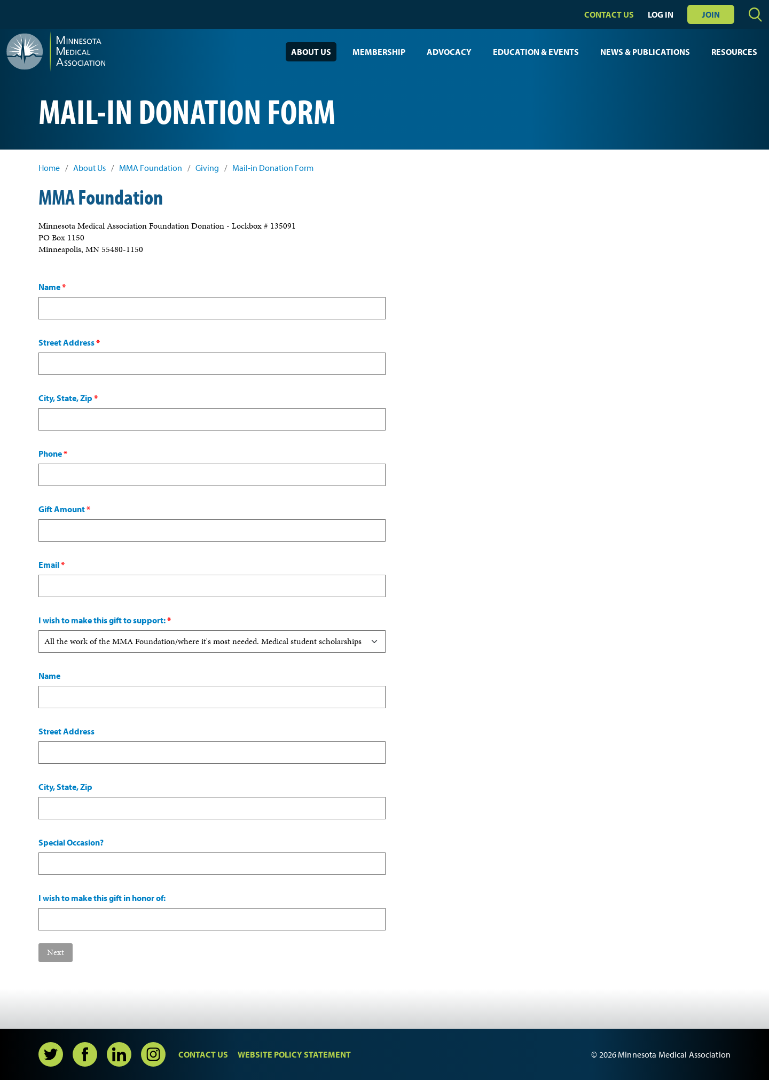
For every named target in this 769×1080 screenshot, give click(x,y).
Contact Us (609, 14)
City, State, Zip (68, 398)
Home (49, 168)
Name (52, 286)
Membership (378, 51)
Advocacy (449, 51)
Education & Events (536, 51)
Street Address (69, 342)
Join (711, 14)
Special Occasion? (71, 842)
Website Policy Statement (294, 1054)
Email (51, 564)
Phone (52, 453)
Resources (734, 51)
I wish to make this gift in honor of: (102, 898)
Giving (207, 168)
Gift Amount (64, 509)
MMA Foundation (150, 168)
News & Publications (645, 51)
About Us (311, 51)
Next (55, 952)
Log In (660, 14)
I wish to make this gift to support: (104, 620)
